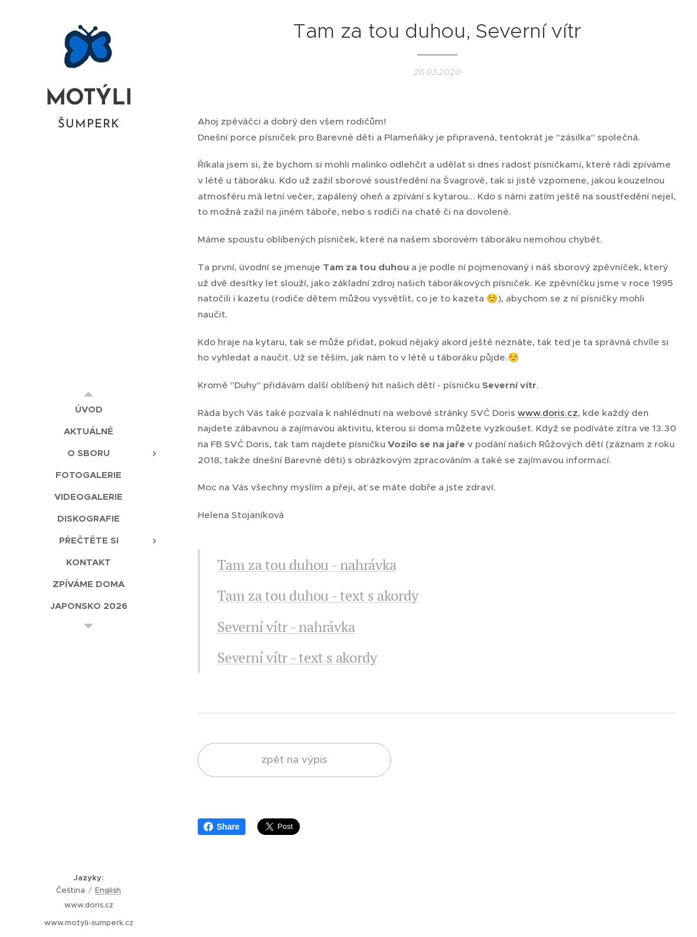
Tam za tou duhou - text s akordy (317, 595)
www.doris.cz (548, 412)
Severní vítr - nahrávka (286, 626)
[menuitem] (89, 409)
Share (222, 826)
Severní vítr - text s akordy (297, 657)
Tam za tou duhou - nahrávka (307, 564)
